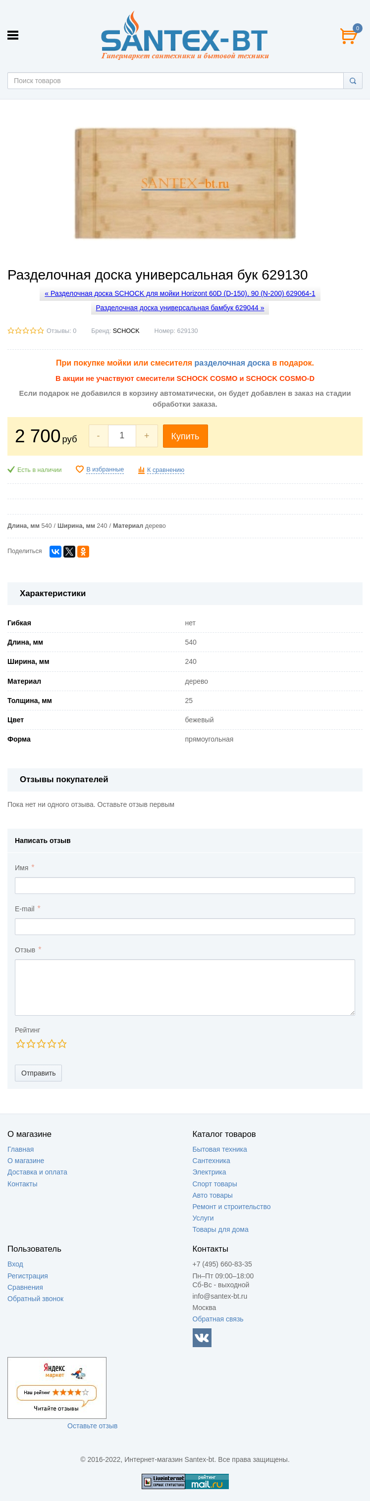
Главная (20, 1149)
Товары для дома (221, 1229)
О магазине (25, 1161)
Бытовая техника (220, 1149)
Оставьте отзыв (92, 1426)
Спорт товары (215, 1184)
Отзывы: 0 (61, 331)
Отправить (38, 1073)
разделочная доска (232, 363)
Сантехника (211, 1161)
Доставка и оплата (37, 1172)
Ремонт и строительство (232, 1207)
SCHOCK (126, 331)
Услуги (203, 1218)
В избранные (105, 469)
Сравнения (25, 1287)
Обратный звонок (35, 1299)
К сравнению (165, 470)
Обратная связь (218, 1319)
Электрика (209, 1172)
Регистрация (27, 1276)
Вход (15, 1264)
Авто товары (213, 1195)
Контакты (22, 1184)
